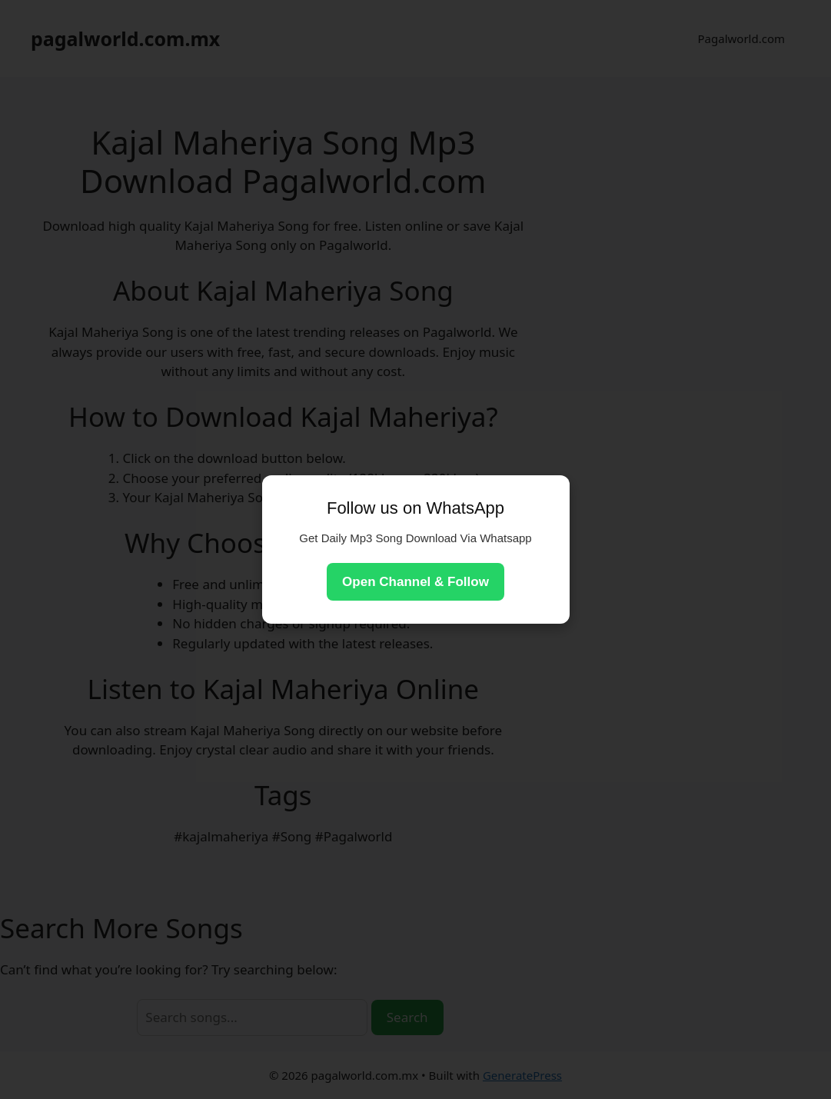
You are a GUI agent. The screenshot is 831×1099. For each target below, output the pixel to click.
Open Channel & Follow (415, 581)
